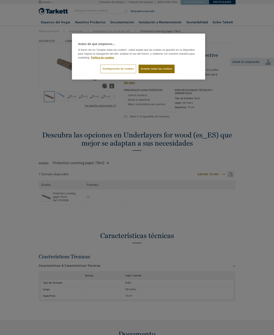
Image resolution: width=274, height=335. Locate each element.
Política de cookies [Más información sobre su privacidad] (102, 57)
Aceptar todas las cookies (157, 68)
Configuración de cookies (118, 68)
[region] (138, 57)
